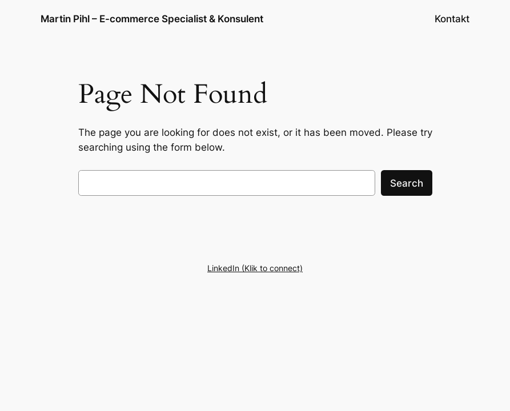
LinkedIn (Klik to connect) (255, 268)
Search (406, 183)
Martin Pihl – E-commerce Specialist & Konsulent (152, 19)
